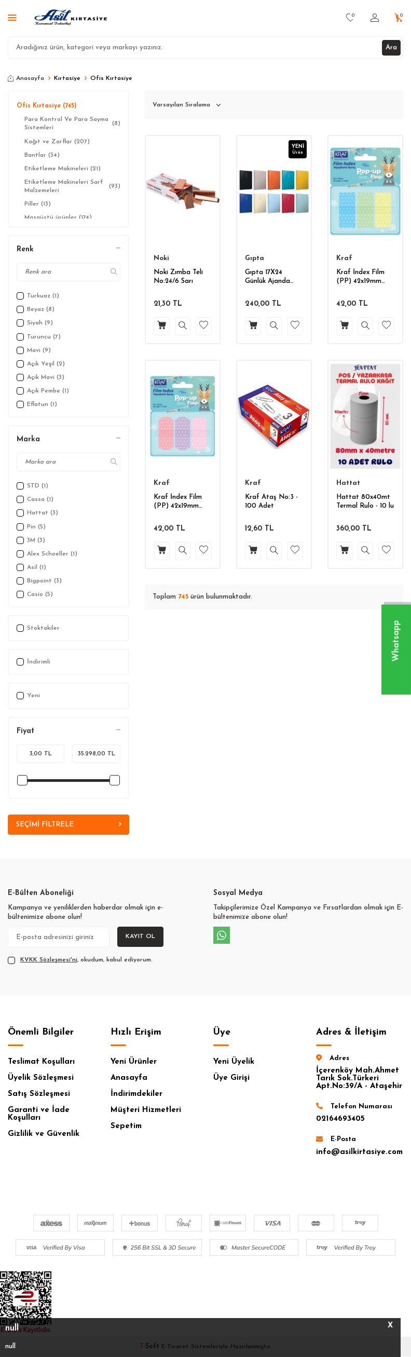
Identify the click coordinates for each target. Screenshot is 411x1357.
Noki (161, 258)
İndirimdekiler (136, 1094)
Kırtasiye (67, 78)
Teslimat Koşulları (41, 1062)
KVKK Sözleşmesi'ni (48, 960)
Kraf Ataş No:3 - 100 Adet (271, 501)
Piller (37, 204)
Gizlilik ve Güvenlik (43, 1134)
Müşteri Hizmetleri (146, 1111)
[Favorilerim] (350, 18)
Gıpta (254, 258)
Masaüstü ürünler (58, 217)
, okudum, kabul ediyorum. (80, 961)
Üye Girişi (231, 1078)
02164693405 (340, 1119)
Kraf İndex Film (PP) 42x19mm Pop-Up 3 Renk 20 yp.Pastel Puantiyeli (182, 502)
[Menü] (12, 18)
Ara (390, 47)
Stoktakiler (38, 628)
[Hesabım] (375, 18)
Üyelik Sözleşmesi (41, 1078)
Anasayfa (26, 78)
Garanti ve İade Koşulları (39, 1114)
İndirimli (33, 662)
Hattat (348, 483)
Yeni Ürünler (134, 1062)
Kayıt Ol (140, 937)
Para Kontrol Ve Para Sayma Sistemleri (72, 123)
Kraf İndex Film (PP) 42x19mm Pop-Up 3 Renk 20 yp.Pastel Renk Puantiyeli (364, 277)
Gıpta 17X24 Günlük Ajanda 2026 (267, 277)
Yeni (28, 695)
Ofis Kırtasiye (47, 106)
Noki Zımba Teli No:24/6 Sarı (178, 276)
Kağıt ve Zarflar (57, 142)
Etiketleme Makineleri (62, 169)
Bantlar (42, 155)
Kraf (344, 258)
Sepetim (126, 1127)
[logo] (71, 18)
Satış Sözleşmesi (39, 1094)
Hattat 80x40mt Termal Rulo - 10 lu (365, 501)
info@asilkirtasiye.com (359, 1153)
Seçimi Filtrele (68, 825)
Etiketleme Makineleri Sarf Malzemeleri (72, 186)
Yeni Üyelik (233, 1062)
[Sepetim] (398, 18)
